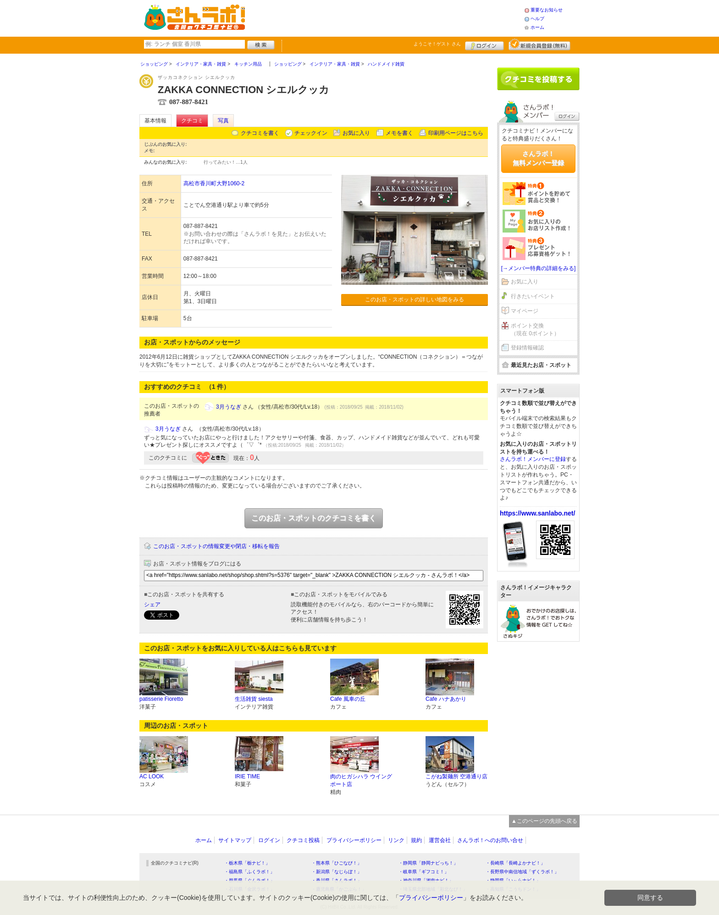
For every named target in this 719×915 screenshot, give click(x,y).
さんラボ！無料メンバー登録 (538, 158)
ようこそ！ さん (437, 43)
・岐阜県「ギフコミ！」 (423, 871)
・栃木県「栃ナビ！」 (247, 862)
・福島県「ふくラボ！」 (249, 871)
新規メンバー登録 (539, 44)
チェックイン (310, 133)
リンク (396, 840)
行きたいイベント (533, 296)
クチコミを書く (260, 133)
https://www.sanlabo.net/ (537, 513)
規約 (416, 840)
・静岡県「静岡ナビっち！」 (428, 862)
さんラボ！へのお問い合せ (490, 840)
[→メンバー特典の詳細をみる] (538, 268)
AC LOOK (151, 776)
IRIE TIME (247, 776)
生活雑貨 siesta (254, 699)
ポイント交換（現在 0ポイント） (535, 329)
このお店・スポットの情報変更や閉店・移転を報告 (216, 546)
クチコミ (192, 120)
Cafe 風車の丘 (347, 699)
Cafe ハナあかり (446, 699)
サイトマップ (234, 840)
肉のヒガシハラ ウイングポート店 (361, 780)
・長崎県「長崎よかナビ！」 (515, 862)
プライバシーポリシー (354, 840)
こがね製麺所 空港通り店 (456, 776)
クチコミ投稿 (303, 840)
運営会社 (440, 840)
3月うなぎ (228, 407)
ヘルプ (537, 18)
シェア (152, 604)
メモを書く (399, 133)
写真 (223, 120)
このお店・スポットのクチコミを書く (313, 518)
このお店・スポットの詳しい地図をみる (414, 299)
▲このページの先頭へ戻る (544, 821)
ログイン (484, 44)
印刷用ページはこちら (455, 133)
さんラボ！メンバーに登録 (533, 459)
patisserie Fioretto (161, 699)
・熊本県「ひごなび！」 (336, 862)
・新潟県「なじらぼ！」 (336, 871)
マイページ (524, 311)
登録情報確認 (527, 347)
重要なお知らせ (547, 9)
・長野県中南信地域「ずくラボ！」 (522, 871)
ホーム (537, 27)
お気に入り (356, 133)
